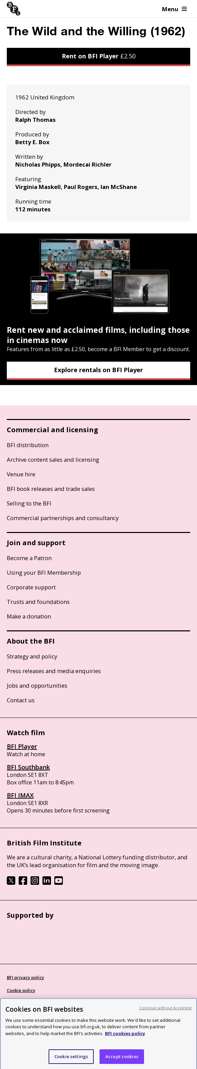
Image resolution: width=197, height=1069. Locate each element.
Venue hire (21, 474)
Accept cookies (121, 1058)
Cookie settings (71, 1058)
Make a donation (29, 616)
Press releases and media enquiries (54, 671)
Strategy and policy (32, 656)
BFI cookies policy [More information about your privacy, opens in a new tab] (125, 1036)
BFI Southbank (28, 767)
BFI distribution (28, 445)
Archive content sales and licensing (53, 459)
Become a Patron (29, 558)
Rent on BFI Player (99, 56)
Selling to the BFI (29, 503)
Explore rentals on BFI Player (98, 370)
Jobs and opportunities (37, 685)
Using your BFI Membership (44, 572)
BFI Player (22, 746)
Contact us (21, 700)
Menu (174, 9)
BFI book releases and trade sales (51, 489)
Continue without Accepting (165, 1010)
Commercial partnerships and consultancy (63, 518)
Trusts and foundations (38, 602)
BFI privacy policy (25, 977)
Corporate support (31, 587)
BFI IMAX (20, 795)
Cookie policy (21, 990)
